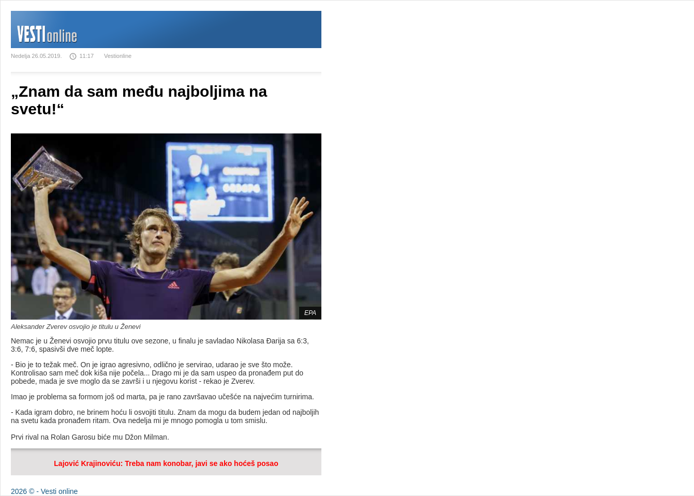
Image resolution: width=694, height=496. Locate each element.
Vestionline (117, 56)
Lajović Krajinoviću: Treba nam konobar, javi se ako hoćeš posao (166, 463)
